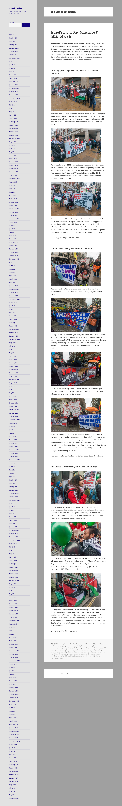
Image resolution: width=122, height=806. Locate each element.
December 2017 (14, 369)
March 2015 (13, 480)
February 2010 (13, 684)
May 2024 (12, 112)
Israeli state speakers (84, 650)
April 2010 (12, 678)
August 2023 (13, 142)
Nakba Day (85, 173)
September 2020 (14, 259)
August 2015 (13, 463)
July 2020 (12, 266)
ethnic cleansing (76, 648)
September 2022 (14, 179)
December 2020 (14, 249)
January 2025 (13, 85)
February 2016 (13, 443)
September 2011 (14, 621)
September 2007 (14, 781)
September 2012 (14, 580)
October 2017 (13, 376)
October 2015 (13, 456)
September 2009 (14, 701)
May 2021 (12, 232)
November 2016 (14, 413)
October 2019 (13, 296)
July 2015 (12, 467)
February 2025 (13, 81)
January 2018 (13, 366)
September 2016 (14, 420)
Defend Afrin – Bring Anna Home (90, 456)
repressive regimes (72, 654)
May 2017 (12, 393)
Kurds (93, 650)
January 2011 (13, 647)
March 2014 (13, 520)
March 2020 (13, 279)
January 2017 (13, 406)
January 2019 (13, 326)
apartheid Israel (71, 646)
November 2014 (14, 493)
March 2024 (13, 118)
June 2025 (12, 68)
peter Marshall (55, 654)
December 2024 (14, 88)
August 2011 (13, 624)
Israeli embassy (61, 650)
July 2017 (12, 386)
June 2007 (12, 791)
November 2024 (14, 92)
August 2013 (13, 544)
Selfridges (54, 656)
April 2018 (12, 356)
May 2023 (12, 152)
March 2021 (13, 239)
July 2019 (12, 306)
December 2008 (14, 731)
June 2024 (12, 108)
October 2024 (13, 95)
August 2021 (13, 222)
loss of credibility (61, 652)
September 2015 (14, 460)
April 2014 (12, 517)
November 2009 (14, 694)
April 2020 (12, 276)
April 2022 (12, 195)
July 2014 (12, 507)
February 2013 (13, 564)
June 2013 (12, 550)
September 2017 (14, 379)
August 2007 (13, 785)
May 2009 (12, 714)
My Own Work (66, 644)
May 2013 (12, 554)
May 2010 (12, 674)
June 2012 (12, 590)
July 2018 (12, 346)
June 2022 (12, 189)
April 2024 (12, 115)
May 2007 (12, 795)
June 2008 (12, 751)
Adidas (86, 644)
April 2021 (12, 235)
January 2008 (13, 768)
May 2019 (12, 313)
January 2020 (13, 286)
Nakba (91, 652)
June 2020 (12, 269)
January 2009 (13, 728)
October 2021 (13, 215)
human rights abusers (96, 648)
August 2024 (13, 102)
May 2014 (12, 513)
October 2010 (13, 657)
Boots (78, 646)
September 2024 (14, 98)
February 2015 (13, 483)
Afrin (90, 644)
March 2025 (13, 78)
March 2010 (13, 681)
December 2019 (14, 289)
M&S (68, 652)
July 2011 (12, 627)
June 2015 (12, 470)
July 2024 (12, 105)
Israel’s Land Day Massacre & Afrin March (74, 34)
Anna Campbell (60, 646)
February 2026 (13, 41)
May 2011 (12, 634)
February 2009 (13, 724)
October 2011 (13, 617)
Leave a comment (57, 658)
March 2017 (13, 400)
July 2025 (12, 65)
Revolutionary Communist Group (89, 654)
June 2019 (12, 309)
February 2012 (13, 604)
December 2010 (14, 651)
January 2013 (13, 567)
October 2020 (13, 256)
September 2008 (14, 741)
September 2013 (14, 540)
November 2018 (14, 333)
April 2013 (12, 557)
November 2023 (14, 132)
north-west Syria (99, 652)
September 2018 (14, 339)
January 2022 (13, 205)
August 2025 (13, 61)
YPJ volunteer (97, 656)
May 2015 (12, 473)
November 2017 (14, 373)
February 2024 (13, 122)
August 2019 (13, 302)
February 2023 (13, 162)
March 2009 (13, 721)
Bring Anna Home (86, 646)
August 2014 (13, 503)
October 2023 (13, 135)
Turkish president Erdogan (71, 656)
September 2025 (14, 58)
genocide (85, 648)
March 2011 (13, 641)
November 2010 (14, 654)
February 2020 (13, 282)
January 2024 (13, 125)
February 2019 (13, 323)
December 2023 (14, 128)
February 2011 (13, 644)
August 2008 (13, 744)
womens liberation (86, 656)
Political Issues (76, 644)
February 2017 (13, 403)
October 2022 (13, 175)
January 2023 (13, 165)
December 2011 (14, 611)
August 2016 (13, 423)
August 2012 (13, 584)
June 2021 (12, 229)
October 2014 (13, 497)
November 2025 (14, 51)
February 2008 (13, 765)
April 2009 (12, 718)
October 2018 (13, 336)
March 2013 (13, 560)
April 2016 (12, 436)
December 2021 (14, 209)
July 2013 (12, 547)
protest (63, 654)
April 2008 (12, 758)
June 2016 (12, 430)
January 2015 (13, 487)
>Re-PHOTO (15, 8)
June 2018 (12, 349)
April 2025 (12, 75)
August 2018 (13, 343)
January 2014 (13, 527)
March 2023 (13, 158)
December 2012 (14, 570)
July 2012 (12, 587)
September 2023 (14, 138)
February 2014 (13, 523)
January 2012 (13, 607)
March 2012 (13, 600)
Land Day (99, 650)
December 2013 (14, 530)
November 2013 (14, 534)
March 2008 (13, 761)
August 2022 (13, 182)
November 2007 (14, 775)
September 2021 (14, 219)
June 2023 (12, 148)
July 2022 (12, 185)
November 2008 (14, 734)
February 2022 (13, 202)
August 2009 (13, 704)
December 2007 (14, 771)
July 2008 (12, 748)
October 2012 (13, 577)
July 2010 (12, 667)
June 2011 (12, 631)
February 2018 (13, 363)
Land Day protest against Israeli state (65, 237)
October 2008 (13, 738)
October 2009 (13, 698)
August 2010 (13, 664)
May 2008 (12, 755)
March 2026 (13, 38)
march (73, 652)
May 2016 (12, 433)
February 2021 (13, 242)
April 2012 (12, 597)
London (53, 652)
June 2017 (12, 390)
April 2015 (12, 477)
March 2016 (13, 440)
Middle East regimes (82, 652)
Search (11, 22)
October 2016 (13, 416)
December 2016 (14, 410)
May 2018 (12, 353)
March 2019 (13, 319)
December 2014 (14, 490)
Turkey (60, 656)
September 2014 (14, 500)
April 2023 (12, 155)
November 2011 (14, 614)
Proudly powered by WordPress (61, 674)
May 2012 (12, 594)
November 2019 (14, 292)
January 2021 (13, 246)
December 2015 (14, 450)
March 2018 (13, 359)
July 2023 (12, 145)
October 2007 (13, 778)
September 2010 (14, 661)
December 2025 (14, 48)
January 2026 (13, 45)
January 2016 (13, 446)
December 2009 (14, 691)
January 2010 (13, 688)
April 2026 (12, 35)
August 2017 (13, 383)
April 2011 (12, 637)
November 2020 (14, 252)
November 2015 (14, 453)
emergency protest (65, 648)
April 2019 (12, 316)
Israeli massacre (71, 650)
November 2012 (14, 574)
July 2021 (12, 225)
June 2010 (12, 671)
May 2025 (12, 71)
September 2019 (14, 299)
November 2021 (14, 212)
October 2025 (13, 55)
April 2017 (12, 396)
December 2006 (14, 798)
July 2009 (12, 708)
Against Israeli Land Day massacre (64, 631)
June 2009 (12, 711)
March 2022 (13, 199)
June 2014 (12, 510)
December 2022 (14, 169)
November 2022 (14, 172)
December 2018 (14, 329)
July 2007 (12, 788)
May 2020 (12, 272)
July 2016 (12, 426)
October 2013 (13, 537)
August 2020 (13, 262)
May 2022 (12, 192)
